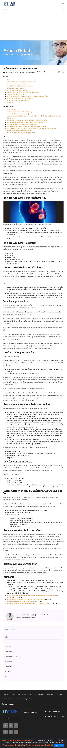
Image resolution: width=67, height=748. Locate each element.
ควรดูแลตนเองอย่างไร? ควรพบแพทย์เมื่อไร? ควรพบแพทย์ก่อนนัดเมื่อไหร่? (28, 97)
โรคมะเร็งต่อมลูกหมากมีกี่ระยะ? (15, 88)
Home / (5, 55)
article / (11, 55)
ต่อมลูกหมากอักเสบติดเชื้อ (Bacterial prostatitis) (21, 133)
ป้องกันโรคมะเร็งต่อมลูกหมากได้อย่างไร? (18, 101)
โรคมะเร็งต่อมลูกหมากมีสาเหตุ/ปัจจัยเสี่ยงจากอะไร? (21, 82)
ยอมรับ (56, 745)
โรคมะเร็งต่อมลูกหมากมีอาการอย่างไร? (18, 84)
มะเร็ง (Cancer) (11, 110)
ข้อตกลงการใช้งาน (8, 699)
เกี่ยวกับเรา (59, 694)
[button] (63, 4)
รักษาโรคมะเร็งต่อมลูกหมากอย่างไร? (17, 90)
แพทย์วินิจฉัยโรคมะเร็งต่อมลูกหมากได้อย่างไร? (20, 86)
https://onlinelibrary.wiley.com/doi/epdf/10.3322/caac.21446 (25, 599)
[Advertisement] (33, 27)
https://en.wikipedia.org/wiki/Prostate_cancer (20, 602)
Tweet (61, 72)
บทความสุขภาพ (22, 694)
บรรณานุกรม (10, 103)
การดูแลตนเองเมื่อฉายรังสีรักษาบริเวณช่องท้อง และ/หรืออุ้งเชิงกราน (26, 122)
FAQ (30, 694)
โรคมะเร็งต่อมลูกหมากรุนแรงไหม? (16, 94)
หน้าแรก (5, 694)
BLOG (13, 694)
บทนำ (8, 80)
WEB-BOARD (39, 694)
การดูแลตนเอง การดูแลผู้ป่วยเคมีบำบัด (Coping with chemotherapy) (27, 120)
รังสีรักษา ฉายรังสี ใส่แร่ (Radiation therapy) (19, 112)
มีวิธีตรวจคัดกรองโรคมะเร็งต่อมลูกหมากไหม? (20, 99)
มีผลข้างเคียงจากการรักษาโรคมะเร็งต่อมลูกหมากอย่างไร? (23, 92)
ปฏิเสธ (61, 745)
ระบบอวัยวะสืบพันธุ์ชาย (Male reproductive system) (22, 124)
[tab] (33, 704)
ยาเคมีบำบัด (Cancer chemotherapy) (18, 114)
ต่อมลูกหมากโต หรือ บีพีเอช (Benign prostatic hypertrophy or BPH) (26, 127)
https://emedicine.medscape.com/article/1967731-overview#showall (28, 604)
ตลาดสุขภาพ (49, 694)
